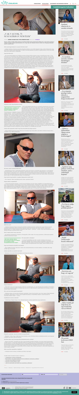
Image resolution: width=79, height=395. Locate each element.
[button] (70, 3)
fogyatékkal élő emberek (38, 367)
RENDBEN (74, 392)
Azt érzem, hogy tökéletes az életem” (13, 360)
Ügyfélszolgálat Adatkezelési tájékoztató (21, 388)
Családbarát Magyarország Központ (59, 3)
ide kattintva (55, 392)
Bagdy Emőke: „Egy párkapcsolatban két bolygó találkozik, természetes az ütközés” (22, 358)
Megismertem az (10, 381)
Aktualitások (45, 3)
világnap (10, 367)
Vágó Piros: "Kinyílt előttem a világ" (12, 361)
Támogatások (37, 3)
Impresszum (74, 387)
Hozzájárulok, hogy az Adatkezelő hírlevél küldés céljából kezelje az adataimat (16, 382)
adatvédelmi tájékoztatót (12, 381)
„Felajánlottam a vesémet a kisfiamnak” (13, 357)
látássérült (28, 367)
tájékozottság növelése (19, 367)
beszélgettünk (64, 249)
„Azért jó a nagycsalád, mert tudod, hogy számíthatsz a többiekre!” (18, 362)
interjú (5, 367)
